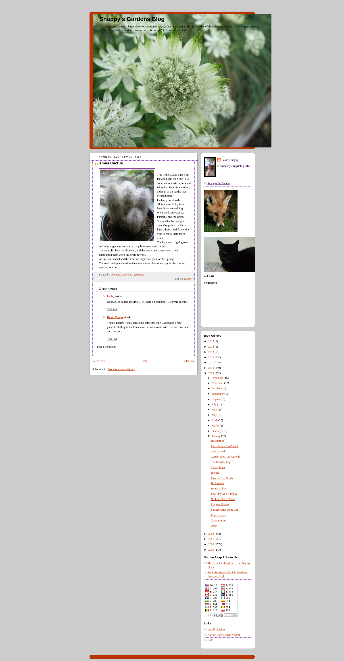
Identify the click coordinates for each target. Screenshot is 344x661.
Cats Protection (216, 629)
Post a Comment (106, 346)
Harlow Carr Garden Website (224, 634)
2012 (211, 357)
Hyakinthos (217, 440)
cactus (187, 278)
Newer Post (99, 361)
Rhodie (215, 472)
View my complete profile (235, 166)
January (216, 436)
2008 (211, 533)
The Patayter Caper (222, 462)
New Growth (218, 451)
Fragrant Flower (220, 504)
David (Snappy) (116, 317)
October (216, 388)
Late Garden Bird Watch (224, 446)
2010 (211, 367)
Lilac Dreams (218, 515)
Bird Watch (217, 483)
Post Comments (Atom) (121, 369)
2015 (211, 341)
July (214, 404)
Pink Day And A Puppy (224, 493)
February (217, 431)
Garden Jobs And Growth (225, 456)
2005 (211, 549)
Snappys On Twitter (219, 183)
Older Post (189, 361)
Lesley (111, 296)
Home (144, 361)
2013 (211, 352)
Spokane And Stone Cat (224, 509)
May (214, 414)
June (214, 409)
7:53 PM (112, 309)
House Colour (219, 488)
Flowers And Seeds (222, 478)
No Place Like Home (223, 499)
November (218, 383)
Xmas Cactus (218, 520)
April (215, 420)
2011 (211, 362)
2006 (211, 544)
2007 (211, 539)
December (218, 377)
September (218, 393)
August (216, 399)
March (216, 425)
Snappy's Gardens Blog (132, 19)
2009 (211, 373)
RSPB (211, 640)
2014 (211, 346)
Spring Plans (218, 467)
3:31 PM (112, 339)
